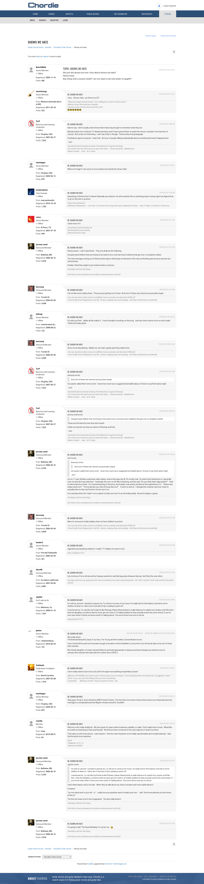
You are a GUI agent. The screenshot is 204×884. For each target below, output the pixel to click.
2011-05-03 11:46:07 (167, 668)
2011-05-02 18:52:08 (167, 344)
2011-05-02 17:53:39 (167, 247)
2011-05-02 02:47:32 (167, 94)
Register (54, 20)
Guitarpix (40, 665)
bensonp (40, 287)
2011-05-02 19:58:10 (167, 411)
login (38, 56)
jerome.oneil (41, 244)
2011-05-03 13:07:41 (167, 723)
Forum (168, 14)
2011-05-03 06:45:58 (135, 633)
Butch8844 (41, 67)
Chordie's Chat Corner (62, 47)
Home (35, 14)
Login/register (169, 6)
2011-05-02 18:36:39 (167, 317)
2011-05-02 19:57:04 (167, 371)
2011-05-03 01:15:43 (167, 572)
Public (93, 14)
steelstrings (41, 91)
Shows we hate (38, 42)
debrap (39, 314)
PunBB (90, 864)
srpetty (39, 721)
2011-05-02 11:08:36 (167, 124)
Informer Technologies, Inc (116, 864)
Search (42, 20)
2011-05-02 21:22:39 (167, 518)
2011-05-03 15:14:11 (167, 761)
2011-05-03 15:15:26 (167, 823)
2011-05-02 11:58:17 (167, 165)
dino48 (39, 569)
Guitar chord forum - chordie (39, 47)
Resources (147, 14)
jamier (39, 630)
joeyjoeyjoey (42, 190)
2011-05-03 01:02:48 (167, 545)
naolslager (41, 162)
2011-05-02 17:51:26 (167, 220)
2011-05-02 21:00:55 (167, 454)
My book (120, 14)
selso (38, 217)
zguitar (39, 597)
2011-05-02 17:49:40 (167, 192)
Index (32, 20)
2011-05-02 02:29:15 (167, 70)
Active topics (151, 36)
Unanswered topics (168, 36)
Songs (52, 14)
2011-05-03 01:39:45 (167, 600)
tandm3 (39, 542)
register (46, 56)
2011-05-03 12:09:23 (167, 696)
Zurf (38, 121)
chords (173, 879)
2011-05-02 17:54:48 (167, 289)
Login (65, 20)
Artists (69, 14)
